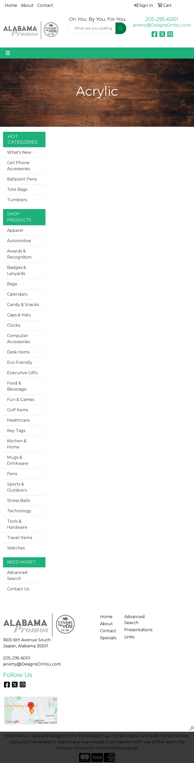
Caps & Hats (19, 315)
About (27, 5)
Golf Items (17, 410)
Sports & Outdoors (17, 487)
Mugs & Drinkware (17, 460)
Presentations (133, 629)
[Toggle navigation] (8, 53)
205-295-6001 (161, 19)
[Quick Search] (92, 28)
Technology (19, 510)
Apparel (15, 230)
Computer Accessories (18, 338)
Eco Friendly (19, 362)
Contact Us (18, 589)
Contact (45, 5)
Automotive (19, 240)
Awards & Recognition (19, 254)
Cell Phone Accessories (18, 165)
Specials (108, 637)
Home (11, 5)
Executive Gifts (22, 372)
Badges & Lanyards (16, 270)
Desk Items (18, 352)
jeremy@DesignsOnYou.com (162, 25)
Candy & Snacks (23, 304)
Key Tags (16, 430)
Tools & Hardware (17, 524)
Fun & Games (20, 399)
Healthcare (18, 420)
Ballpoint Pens (22, 179)
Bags (12, 284)
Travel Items (19, 537)
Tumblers (17, 199)
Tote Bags (17, 189)
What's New (19, 152)
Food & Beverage (17, 386)
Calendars (17, 294)
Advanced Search (17, 575)
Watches (16, 548)
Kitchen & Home (17, 444)
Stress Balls (18, 500)
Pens (12, 473)
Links (129, 636)
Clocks (13, 325)
